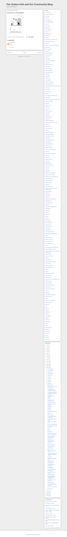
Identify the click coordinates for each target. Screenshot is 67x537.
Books (46, 16)
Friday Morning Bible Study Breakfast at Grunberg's (51, 477)
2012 (48, 361)
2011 (48, 362)
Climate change (48, 237)
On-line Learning (48, 101)
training (46, 337)
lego (46, 37)
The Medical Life (48, 202)
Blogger (39, 534)
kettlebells (47, 321)
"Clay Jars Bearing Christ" (52, 411)
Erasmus (47, 47)
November (50, 370)
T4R (46, 298)
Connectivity (49, 456)
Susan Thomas (48, 296)
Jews (46, 269)
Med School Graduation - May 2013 (51, 99)
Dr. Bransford (47, 91)
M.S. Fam (47, 12)
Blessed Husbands (48, 165)
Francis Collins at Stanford (52, 424)
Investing (47, 66)
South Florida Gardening (49, 294)
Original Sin (47, 513)
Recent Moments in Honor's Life (51, 400)
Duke (46, 31)
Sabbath (46, 197)
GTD (46, 18)
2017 (48, 353)
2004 (48, 495)
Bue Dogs (47, 227)
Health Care (47, 126)
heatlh (46, 317)
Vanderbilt (47, 208)
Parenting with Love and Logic (50, 516)
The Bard (47, 138)
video (46, 155)
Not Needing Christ (48, 134)
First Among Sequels (49, 501)
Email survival (47, 259)
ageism (46, 304)
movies (46, 74)
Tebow (46, 43)
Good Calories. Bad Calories (50, 95)
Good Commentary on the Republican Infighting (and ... (52, 454)
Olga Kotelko (47, 286)
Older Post (39, 52)
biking (46, 310)
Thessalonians (48, 302)
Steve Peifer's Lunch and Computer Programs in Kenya (52, 393)
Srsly (48, 428)
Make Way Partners (49, 83)
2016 (48, 354)
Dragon (46, 93)
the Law (46, 333)
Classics (46, 109)
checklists (47, 312)
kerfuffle (46, 319)
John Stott (47, 58)
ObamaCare (47, 68)
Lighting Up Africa (50, 449)
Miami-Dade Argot (48, 132)
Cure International (48, 243)
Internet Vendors (48, 267)
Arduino (46, 161)
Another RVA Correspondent (50, 467)
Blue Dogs (47, 89)
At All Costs (47, 525)
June (49, 378)
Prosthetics (47, 195)
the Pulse (47, 220)
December (50, 368)
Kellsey (11, 42)
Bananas (47, 27)
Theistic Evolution (48, 143)
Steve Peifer (47, 29)
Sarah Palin (47, 20)
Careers (46, 167)
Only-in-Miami (47, 191)
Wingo (48, 430)
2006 (48, 492)
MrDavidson (47, 277)
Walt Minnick (47, 145)
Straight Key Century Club (52, 386)
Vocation (47, 210)
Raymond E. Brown (48, 41)
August (49, 375)
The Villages (47, 141)
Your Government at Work (50, 149)
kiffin (46, 323)
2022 (48, 346)
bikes (46, 308)
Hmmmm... (49, 408)
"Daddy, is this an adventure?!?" (50, 441)
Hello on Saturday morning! (50, 447)
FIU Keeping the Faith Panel (50, 39)
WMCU (46, 51)
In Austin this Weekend (51, 434)
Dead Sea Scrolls (48, 64)
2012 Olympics (48, 222)
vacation (46, 339)
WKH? (46, 212)
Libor (46, 130)
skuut (46, 325)
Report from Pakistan (51, 444)
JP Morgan (47, 97)
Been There (49, 443)
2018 (48, 351)
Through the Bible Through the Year (51, 85)
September (50, 373)
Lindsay (46, 517)
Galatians (47, 118)
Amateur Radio (48, 159)
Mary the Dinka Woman (49, 60)
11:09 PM (11, 45)
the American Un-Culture (49, 153)
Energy (46, 114)
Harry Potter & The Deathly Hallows (51, 522)
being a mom (47, 105)
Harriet (46, 124)
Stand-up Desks (48, 72)
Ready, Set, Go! (50, 439)
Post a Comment (11, 47)
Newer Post (9, 52)
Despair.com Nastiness (49, 172)
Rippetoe (47, 292)
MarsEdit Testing (50, 461)
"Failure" (46, 107)
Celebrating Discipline (49, 231)
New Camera (49, 431)
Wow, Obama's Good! (51, 402)
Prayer (46, 103)
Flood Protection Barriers (49, 261)
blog (46, 216)
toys (46, 335)
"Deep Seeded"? (50, 462)
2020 (48, 349)
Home (24, 52)
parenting (47, 62)
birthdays (47, 214)
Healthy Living (48, 182)
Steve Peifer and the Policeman (51, 465)
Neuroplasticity (48, 281)
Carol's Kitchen (48, 229)
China (46, 235)
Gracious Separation (49, 120)
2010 (48, 364)
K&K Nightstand (48, 499)
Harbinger (49, 413)
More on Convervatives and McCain (51, 470)
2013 (48, 359)
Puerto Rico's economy (49, 288)
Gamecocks (47, 263)
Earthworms (47, 254)
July (48, 376)
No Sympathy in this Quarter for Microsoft (51, 390)
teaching (46, 331)
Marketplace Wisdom (49, 273)
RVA (46, 290)
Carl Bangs (47, 80)
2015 (48, 356)
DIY (46, 245)
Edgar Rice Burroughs (49, 174)
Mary (51, 513)
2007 (48, 490)
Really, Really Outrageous (52, 433)
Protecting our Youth (49, 136)
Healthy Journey (48, 14)
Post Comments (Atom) (27, 56)
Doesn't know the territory (50, 249)
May (48, 380)
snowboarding (47, 327)
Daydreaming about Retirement (51, 247)
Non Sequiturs (48, 283)
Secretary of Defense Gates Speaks (51, 437)
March (49, 383)
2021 (48, 348)
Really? (48, 398)
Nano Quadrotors (48, 186)
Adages (46, 157)
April (48, 381)
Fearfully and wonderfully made (51, 176)
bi (45, 306)
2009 (48, 365)
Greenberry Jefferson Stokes (50, 122)
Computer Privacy (48, 239)
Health (46, 35)
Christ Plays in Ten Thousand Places (52, 505)
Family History (48, 116)
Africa (46, 87)
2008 (48, 367)
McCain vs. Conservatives (52, 486)
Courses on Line (48, 241)
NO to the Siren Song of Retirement (51, 279)
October (49, 372)
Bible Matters (47, 163)
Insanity (46, 184)
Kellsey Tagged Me (50, 474)
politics (46, 151)
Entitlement (47, 33)
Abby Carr (47, 76)
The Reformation (48, 22)
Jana (46, 506)
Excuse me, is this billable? (50, 396)
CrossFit (46, 112)
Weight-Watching (48, 147)
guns (46, 24)
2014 (48, 357)
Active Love (47, 224)
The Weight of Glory (49, 515)
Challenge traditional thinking (50, 233)
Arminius (47, 78)
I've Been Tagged (50, 482)
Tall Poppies (47, 200)
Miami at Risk (47, 275)
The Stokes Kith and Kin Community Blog (29, 4)
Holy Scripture (48, 503)
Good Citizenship (48, 180)
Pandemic (47, 193)
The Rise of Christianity (49, 300)
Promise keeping (48, 70)
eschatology (47, 315)
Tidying (46, 204)
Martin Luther (47, 49)
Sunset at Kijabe (50, 414)
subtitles (46, 329)
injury (46, 218)
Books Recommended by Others (51, 45)
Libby (46, 271)
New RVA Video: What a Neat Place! (51, 417)
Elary (46, 257)
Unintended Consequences (50, 206)
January (49, 488)
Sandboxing (49, 406)
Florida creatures (48, 178)
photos (46, 56)
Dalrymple (47, 170)
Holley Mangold (48, 265)
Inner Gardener (48, 128)
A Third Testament (48, 508)
